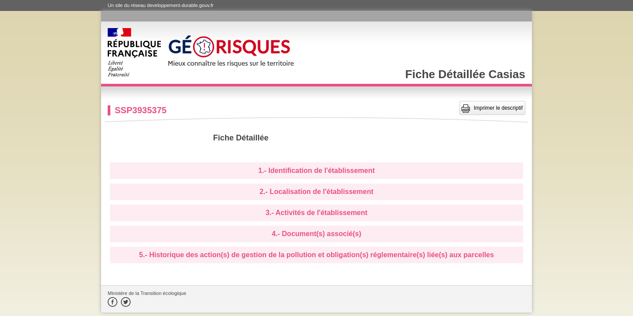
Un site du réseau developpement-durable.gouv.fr (161, 5)
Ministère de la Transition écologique (147, 293)
